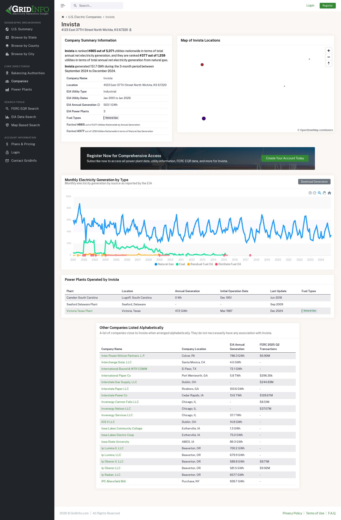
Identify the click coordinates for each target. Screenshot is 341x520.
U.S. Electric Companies (85, 17)
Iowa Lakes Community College (121, 428)
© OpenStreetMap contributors (315, 130)
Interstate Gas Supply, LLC (119, 382)
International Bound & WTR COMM (124, 368)
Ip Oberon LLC (110, 468)
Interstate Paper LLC (115, 388)
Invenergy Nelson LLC (116, 408)
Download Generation (314, 181)
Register (328, 5)
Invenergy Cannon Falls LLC (120, 402)
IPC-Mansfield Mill (113, 481)
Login (310, 5)
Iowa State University (115, 441)
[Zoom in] (329, 50)
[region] (27, 267)
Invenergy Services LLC (117, 415)
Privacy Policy (292, 513)
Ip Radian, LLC (110, 474)
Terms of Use (315, 513)
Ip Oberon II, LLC (112, 461)
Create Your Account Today (285, 158)
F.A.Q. (332, 513)
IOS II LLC (108, 422)
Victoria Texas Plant (79, 311)
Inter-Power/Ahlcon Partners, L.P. (123, 355)
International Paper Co (116, 375)
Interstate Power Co (114, 395)
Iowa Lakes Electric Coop (117, 435)
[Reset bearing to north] (329, 63)
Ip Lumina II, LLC (112, 448)
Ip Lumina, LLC (111, 455)
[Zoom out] (329, 57)
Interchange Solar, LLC (116, 362)
